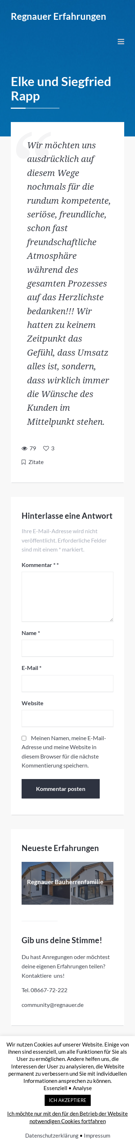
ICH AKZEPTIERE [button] (67, 1100)
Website (33, 702)
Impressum (97, 1135)
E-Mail (31, 667)
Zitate (36, 461)
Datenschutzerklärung (51, 1135)
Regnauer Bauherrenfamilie (65, 882)
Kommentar (38, 564)
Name (31, 632)
